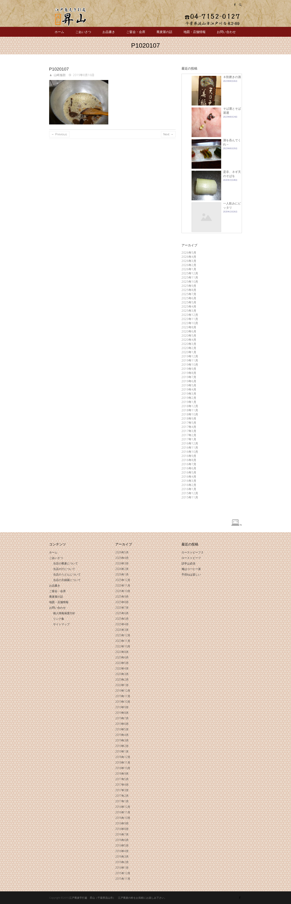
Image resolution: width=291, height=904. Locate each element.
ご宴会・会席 (135, 32)
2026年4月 (189, 257)
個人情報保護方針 (64, 613)
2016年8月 (189, 460)
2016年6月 (189, 468)
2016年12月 (190, 443)
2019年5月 (189, 385)
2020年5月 (189, 335)
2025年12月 (190, 273)
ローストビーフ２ (193, 552)
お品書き (108, 32)
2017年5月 (189, 423)
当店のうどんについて (67, 574)
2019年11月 (190, 360)
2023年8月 (189, 327)
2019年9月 (189, 369)
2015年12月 (190, 493)
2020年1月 (189, 352)
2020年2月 (189, 348)
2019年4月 (189, 389)
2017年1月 (189, 439)
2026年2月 (189, 265)
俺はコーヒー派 (191, 569)
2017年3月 (189, 431)
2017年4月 (189, 427)
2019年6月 (189, 381)
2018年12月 (190, 406)
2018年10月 (190, 414)
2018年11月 (190, 410)
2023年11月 (190, 319)
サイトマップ (61, 624)
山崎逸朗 (59, 75)
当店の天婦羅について (67, 580)
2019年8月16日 (83, 75)
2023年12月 (190, 315)
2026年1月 (189, 269)
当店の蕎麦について (65, 563)
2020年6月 (189, 331)
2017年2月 (189, 435)
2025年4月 (189, 306)
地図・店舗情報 (194, 32)
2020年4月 (189, 340)
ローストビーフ (191, 558)
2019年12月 (190, 356)
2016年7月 (189, 464)
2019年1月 (189, 402)
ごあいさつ (83, 32)
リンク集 (58, 619)
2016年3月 (189, 481)
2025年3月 (189, 311)
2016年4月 (189, 476)
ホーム (59, 32)
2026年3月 (189, 261)
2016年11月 (190, 447)
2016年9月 (189, 456)
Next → (168, 134)
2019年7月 (189, 377)
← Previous (59, 134)
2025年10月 (190, 281)
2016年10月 (190, 452)
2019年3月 (189, 394)
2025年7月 (189, 294)
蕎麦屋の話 (164, 32)
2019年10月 (190, 364)
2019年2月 (189, 398)
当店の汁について (64, 569)
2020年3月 (189, 344)
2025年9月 (189, 286)
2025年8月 (189, 290)
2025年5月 (189, 302)
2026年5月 (189, 252)
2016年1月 (189, 489)
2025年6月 (189, 298)
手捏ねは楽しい (191, 574)
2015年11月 (190, 497)
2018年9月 (189, 418)
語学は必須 (188, 563)
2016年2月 (189, 485)
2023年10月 (190, 323)
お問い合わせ (226, 32)
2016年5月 (189, 472)
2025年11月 (190, 277)
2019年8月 (189, 373)
